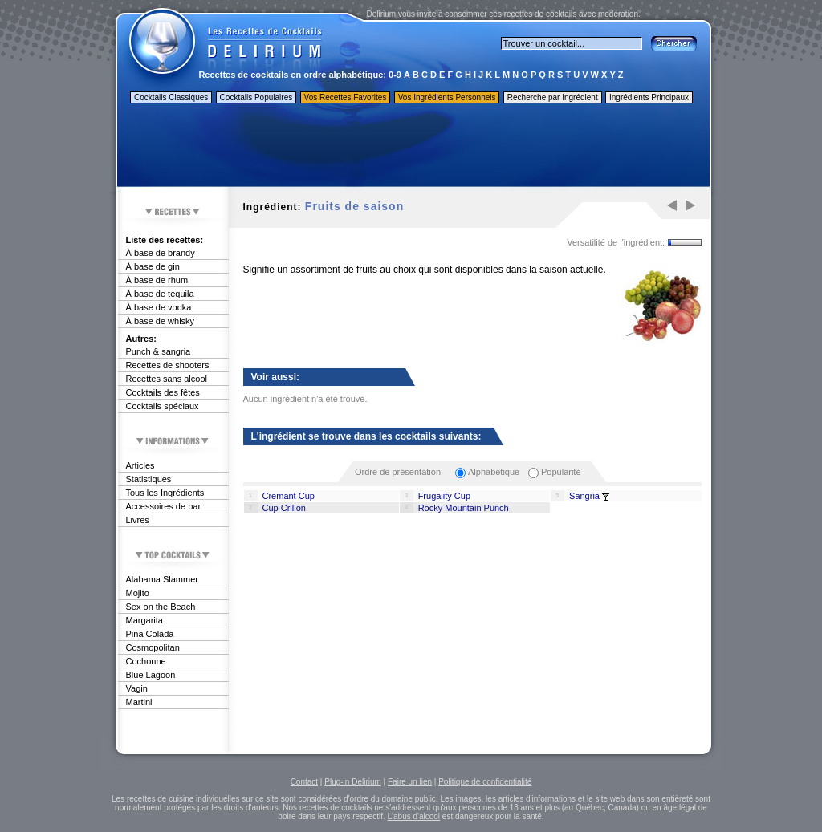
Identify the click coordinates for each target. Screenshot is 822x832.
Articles (140, 465)
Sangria (584, 496)
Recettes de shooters (168, 365)
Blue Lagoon (151, 675)
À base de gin (153, 266)
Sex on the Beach (161, 606)
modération (618, 14)
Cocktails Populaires (256, 97)
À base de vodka (159, 307)
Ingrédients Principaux (649, 97)
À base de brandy (160, 253)
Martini (139, 702)
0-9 (395, 74)
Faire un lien (410, 781)
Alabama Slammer (162, 579)
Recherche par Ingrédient (552, 97)
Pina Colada (150, 634)
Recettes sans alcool (167, 379)
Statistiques (149, 479)
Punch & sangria (158, 351)
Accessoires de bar (163, 506)
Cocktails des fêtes (163, 392)
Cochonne (146, 661)
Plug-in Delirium (352, 781)
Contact (304, 781)
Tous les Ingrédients (165, 492)
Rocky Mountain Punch (463, 508)
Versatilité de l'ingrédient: (616, 242)
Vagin (137, 688)
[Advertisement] (412, 147)
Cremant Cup (288, 496)
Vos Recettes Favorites (345, 97)
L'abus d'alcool (414, 816)
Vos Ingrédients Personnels (447, 97)
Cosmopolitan (153, 647)
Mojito (137, 593)
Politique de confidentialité (484, 781)
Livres (137, 520)
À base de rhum (157, 280)
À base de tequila (160, 293)
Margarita (144, 620)
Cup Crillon (284, 508)
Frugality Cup (444, 496)
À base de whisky (160, 321)
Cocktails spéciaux (162, 406)
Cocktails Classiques (171, 97)
